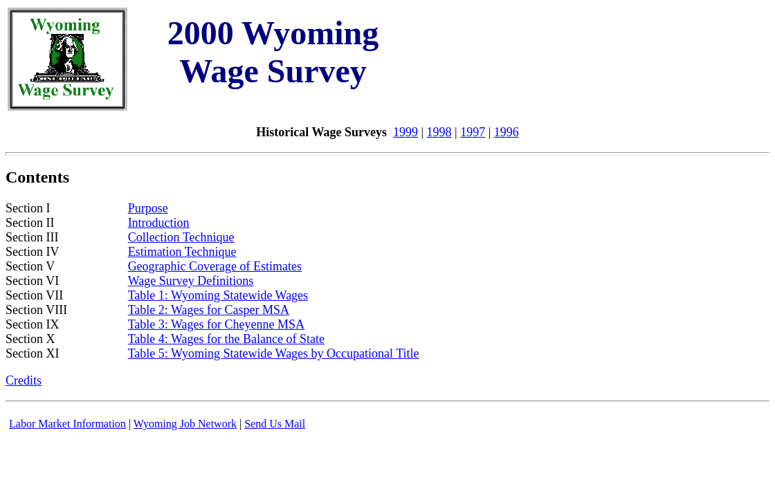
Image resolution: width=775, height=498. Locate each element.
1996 (506, 132)
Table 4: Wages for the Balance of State (226, 339)
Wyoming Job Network (185, 424)
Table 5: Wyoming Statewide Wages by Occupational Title (273, 353)
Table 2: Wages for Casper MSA (208, 310)
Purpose (148, 208)
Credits (24, 380)
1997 (472, 132)
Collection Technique (181, 237)
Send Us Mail (274, 424)
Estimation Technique (182, 252)
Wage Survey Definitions (191, 281)
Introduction (159, 223)
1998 (439, 132)
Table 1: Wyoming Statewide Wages (218, 295)
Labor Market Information (67, 424)
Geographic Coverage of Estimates (215, 266)
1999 (405, 132)
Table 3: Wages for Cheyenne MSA (216, 324)
